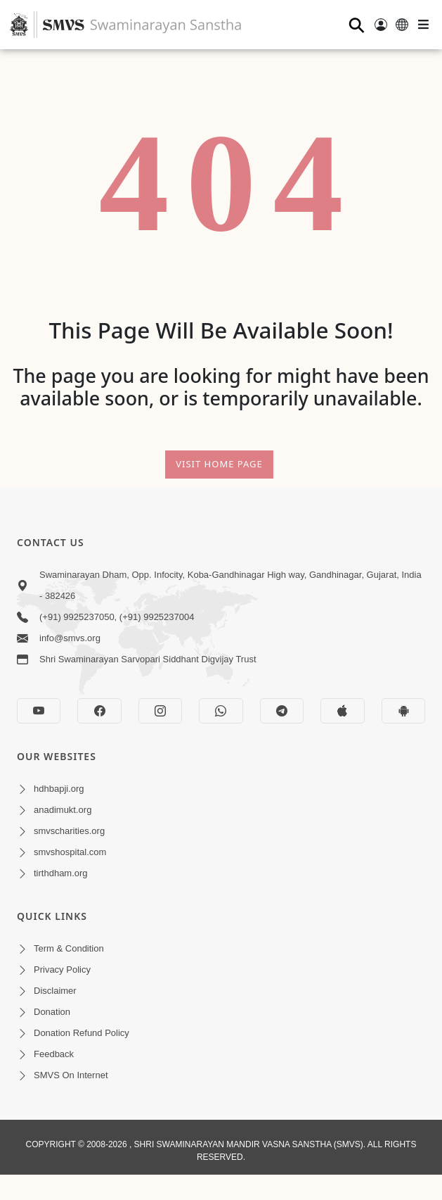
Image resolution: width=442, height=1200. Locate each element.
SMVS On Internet (71, 1075)
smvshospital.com (70, 852)
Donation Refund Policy (81, 1033)
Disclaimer (55, 990)
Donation (52, 1011)
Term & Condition (69, 948)
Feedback (54, 1054)
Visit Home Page (219, 463)
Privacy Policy (62, 969)
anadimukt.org (62, 809)
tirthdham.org (61, 873)
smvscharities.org (69, 831)
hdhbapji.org (59, 788)
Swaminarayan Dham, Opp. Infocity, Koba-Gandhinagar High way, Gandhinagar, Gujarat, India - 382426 (230, 585)
